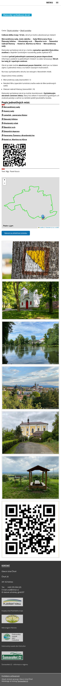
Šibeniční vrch (9, 127)
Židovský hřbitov (10, 119)
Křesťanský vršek (10, 123)
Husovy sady (8, 111)
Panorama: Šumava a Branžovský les (19, 135)
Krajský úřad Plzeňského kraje (12, 611)
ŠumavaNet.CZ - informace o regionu (15, 664)
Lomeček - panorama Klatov (15, 115)
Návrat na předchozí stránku (15, 233)
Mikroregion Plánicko (9, 628)
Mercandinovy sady (11, 107)
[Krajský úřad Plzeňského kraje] (12, 606)
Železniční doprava (11, 131)
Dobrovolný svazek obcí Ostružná (13, 646)
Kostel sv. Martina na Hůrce (15, 139)
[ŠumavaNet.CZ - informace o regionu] (12, 659)
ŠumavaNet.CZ (23, 681)
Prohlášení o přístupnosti (11, 676)
